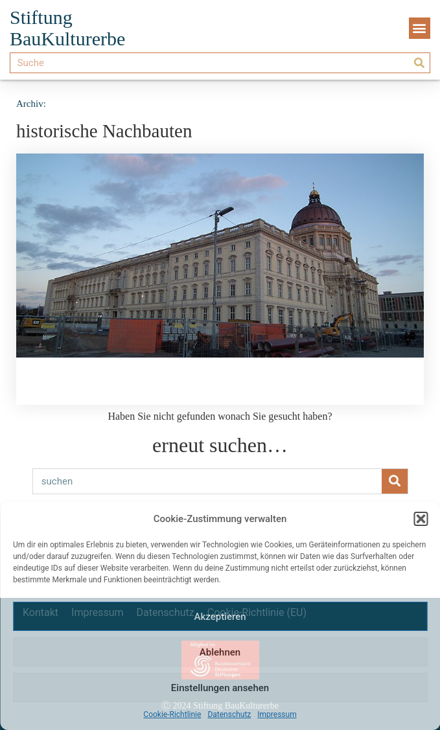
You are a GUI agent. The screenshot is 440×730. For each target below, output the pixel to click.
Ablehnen (220, 652)
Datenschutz (229, 714)
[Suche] (419, 63)
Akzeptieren (220, 616)
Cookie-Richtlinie (172, 714)
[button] (420, 518)
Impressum (276, 714)
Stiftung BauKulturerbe (67, 27)
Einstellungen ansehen (220, 688)
